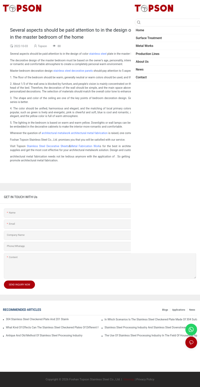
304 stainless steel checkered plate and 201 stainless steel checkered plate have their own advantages (37, 319)
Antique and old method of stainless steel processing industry (44, 335)
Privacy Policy (145, 379)
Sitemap (128, 379)
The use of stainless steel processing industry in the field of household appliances (150, 335)
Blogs (165, 309)
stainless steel (97, 53)
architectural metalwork (56, 133)
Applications (178, 309)
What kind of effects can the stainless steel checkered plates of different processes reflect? (52, 327)
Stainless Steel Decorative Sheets (48, 146)
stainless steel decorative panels (73, 70)
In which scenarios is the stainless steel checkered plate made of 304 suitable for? (150, 319)
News (192, 309)
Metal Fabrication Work (85, 146)
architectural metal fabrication (89, 133)
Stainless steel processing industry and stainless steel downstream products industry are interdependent (150, 327)
